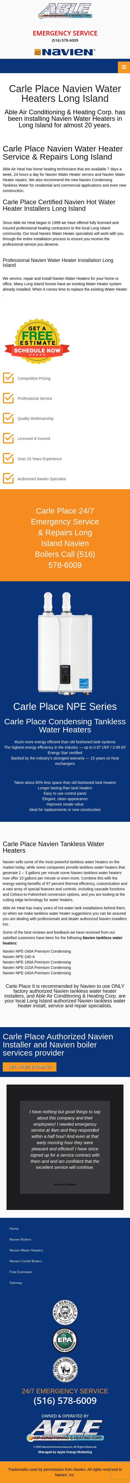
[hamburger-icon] (124, 67)
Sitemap (15, 1282)
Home (14, 1228)
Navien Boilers (20, 1239)
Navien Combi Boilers (25, 1261)
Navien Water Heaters (26, 1250)
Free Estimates (20, 1272)
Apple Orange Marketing (74, 1452)
